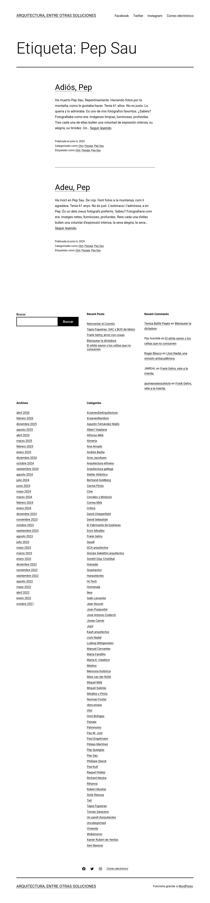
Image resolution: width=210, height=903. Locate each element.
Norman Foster (96, 699)
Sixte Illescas (95, 794)
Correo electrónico (180, 16)
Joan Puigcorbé (97, 609)
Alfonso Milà (95, 435)
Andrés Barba (96, 452)
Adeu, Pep (72, 187)
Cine (90, 491)
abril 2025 (23, 435)
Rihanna (92, 783)
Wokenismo (94, 834)
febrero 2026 (24, 418)
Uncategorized (96, 823)
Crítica (91, 508)
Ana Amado (94, 446)
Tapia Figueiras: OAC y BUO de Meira (111, 329)
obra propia (94, 705)
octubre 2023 (25, 525)
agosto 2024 (24, 474)
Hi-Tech (92, 581)
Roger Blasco (153, 353)
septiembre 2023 (27, 530)
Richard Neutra (96, 778)
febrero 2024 (24, 502)
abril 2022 (23, 592)
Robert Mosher (96, 789)
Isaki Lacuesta (96, 598)
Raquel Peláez (96, 772)
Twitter (138, 16)
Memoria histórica (99, 671)
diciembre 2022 (26, 564)
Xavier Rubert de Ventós (102, 839)
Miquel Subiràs (96, 688)
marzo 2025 (24, 440)
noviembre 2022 (27, 570)
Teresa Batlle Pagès (157, 323)
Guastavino (94, 570)
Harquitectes (95, 575)
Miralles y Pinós (97, 693)
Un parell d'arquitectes (101, 817)
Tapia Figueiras (97, 806)
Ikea (89, 592)
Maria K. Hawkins (98, 660)
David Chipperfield (99, 514)
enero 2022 (23, 598)
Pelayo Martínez (97, 744)
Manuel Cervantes (98, 648)
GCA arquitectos (97, 547)
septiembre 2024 (27, 469)
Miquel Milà (94, 682)
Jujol (90, 626)
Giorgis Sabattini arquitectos (105, 553)
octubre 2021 (25, 604)
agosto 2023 (24, 536)
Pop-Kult (92, 766)
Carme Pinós (95, 485)
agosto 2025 (24, 429)
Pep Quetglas (95, 749)
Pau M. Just (94, 733)
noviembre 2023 (27, 519)
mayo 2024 (23, 491)
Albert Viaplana (97, 429)
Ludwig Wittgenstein (100, 643)
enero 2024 (23, 508)
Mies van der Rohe (99, 676)
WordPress (185, 886)
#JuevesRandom (98, 418)
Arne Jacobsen (96, 457)
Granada (92, 564)
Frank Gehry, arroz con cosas (106, 335)
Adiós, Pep (73, 87)
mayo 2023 (23, 547)
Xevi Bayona (95, 845)
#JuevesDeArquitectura (102, 412)
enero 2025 (23, 452)
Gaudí (90, 542)
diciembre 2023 (26, 514)
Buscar (21, 314)
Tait (89, 800)
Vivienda (92, 828)
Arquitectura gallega (100, 469)
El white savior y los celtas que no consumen (109, 347)
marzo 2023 (24, 553)
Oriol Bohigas (95, 716)
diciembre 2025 (26, 424)
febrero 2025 (24, 446)
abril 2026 (23, 412)
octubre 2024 (25, 463)
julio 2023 (22, 542)
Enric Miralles (96, 530)
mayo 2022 (23, 587)
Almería (92, 440)
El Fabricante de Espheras (104, 525)
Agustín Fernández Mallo (103, 424)
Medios (91, 665)
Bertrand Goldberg (99, 480)
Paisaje (88, 145)
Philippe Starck (96, 761)
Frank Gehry (94, 536)
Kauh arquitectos (98, 632)
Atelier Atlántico (97, 474)
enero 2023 (23, 558)
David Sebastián (97, 519)
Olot (81, 145)
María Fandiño (96, 654)
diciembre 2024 (26, 457)
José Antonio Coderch (101, 615)
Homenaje (93, 587)
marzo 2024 (24, 497)
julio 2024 (22, 480)
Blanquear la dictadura (101, 340)
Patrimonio (94, 727)
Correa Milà (94, 502)
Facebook (122, 16)
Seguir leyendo (100, 128)
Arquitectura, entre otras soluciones (56, 15)
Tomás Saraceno (98, 811)
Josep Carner (95, 620)
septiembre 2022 (27, 575)
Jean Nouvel (95, 604)
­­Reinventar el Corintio (101, 323)
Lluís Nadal (94, 637)
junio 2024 (23, 485)
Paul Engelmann (97, 738)
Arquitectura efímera (100, 463)
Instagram (155, 16)
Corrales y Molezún (99, 497)
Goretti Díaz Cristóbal (101, 558)
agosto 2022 (24, 581)
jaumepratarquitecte (157, 383)
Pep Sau (99, 145)
